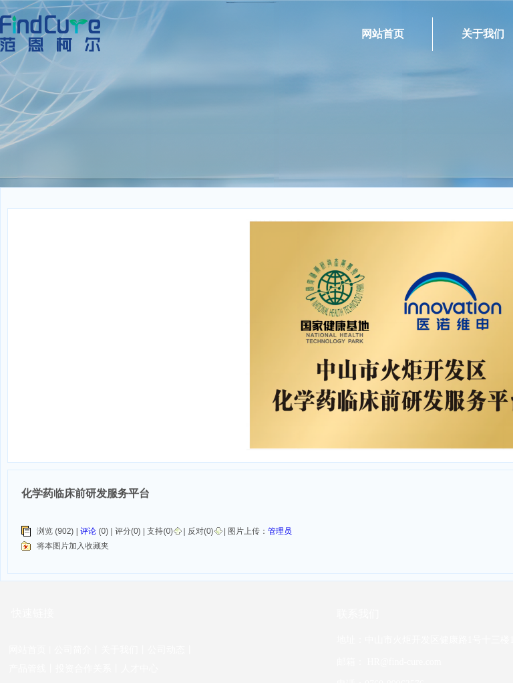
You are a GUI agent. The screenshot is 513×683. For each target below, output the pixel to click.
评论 (88, 531)
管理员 (280, 531)
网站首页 (382, 33)
